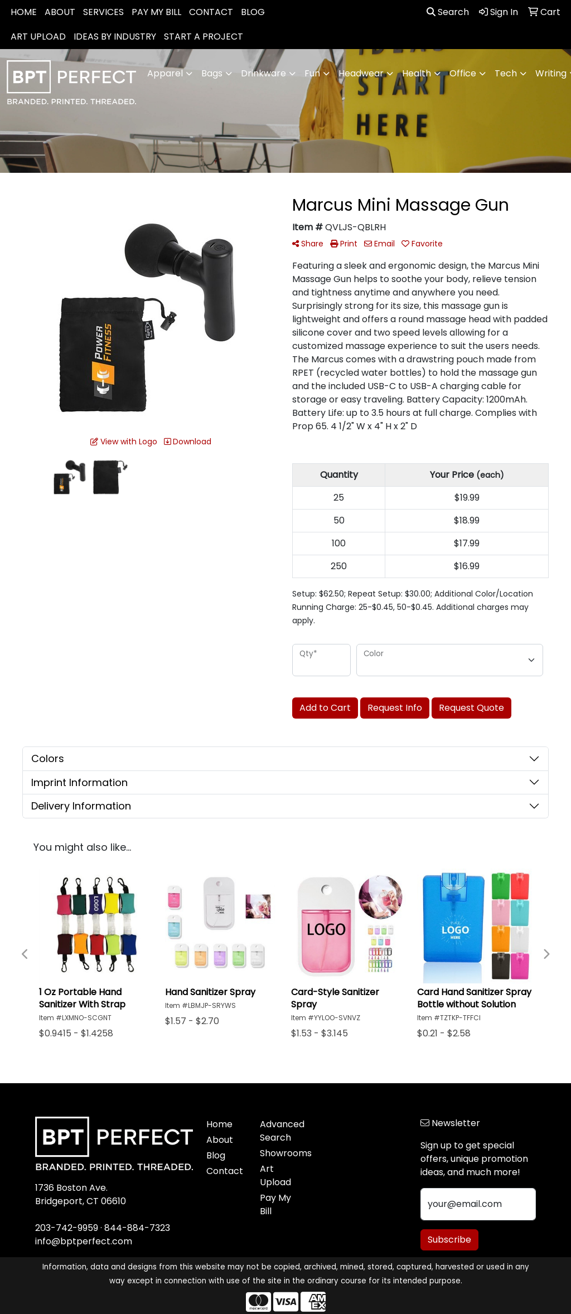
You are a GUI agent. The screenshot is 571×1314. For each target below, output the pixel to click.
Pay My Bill (275, 1204)
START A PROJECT (203, 36)
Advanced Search (280, 1131)
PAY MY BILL (156, 12)
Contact (224, 1171)
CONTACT (211, 12)
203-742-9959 (66, 1227)
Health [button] (416, 73)
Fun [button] (312, 73)
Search (448, 12)
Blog (215, 1155)
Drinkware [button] (263, 73)
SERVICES (103, 12)
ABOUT (60, 12)
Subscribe (449, 1239)
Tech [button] (506, 73)
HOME (24, 12)
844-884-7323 (137, 1227)
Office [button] (462, 73)
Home (219, 1124)
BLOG (253, 12)
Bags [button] (211, 73)
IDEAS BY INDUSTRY (115, 36)
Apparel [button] (165, 73)
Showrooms (280, 1153)
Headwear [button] (361, 73)
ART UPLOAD (38, 36)
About (219, 1139)
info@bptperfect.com (83, 1241)
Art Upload (275, 1175)
